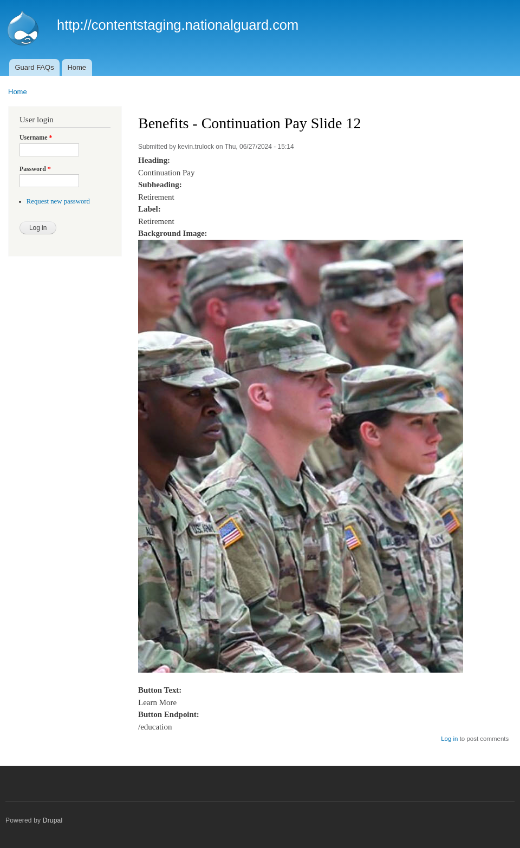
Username (36, 137)
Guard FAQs (34, 67)
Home (76, 67)
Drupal (53, 820)
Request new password (58, 201)
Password (35, 169)
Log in (449, 738)
